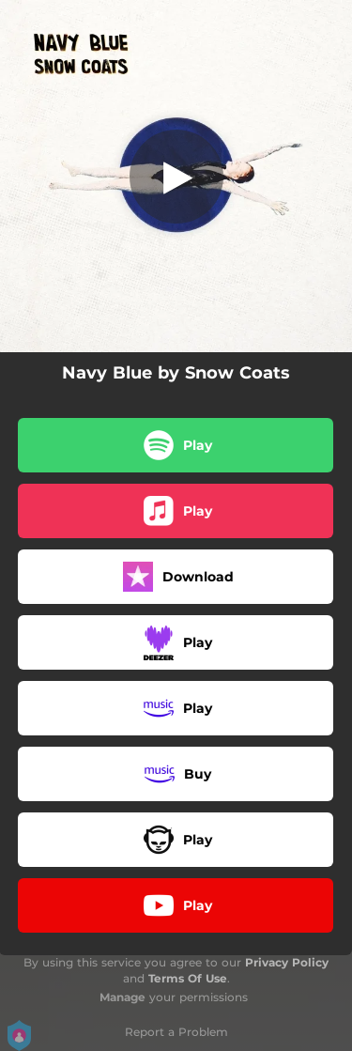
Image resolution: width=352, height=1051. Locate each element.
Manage (122, 997)
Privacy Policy (287, 962)
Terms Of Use (187, 978)
